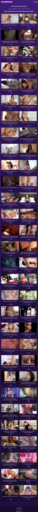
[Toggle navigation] (36, 2)
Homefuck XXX (19, 509)
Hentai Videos (19, 507)
